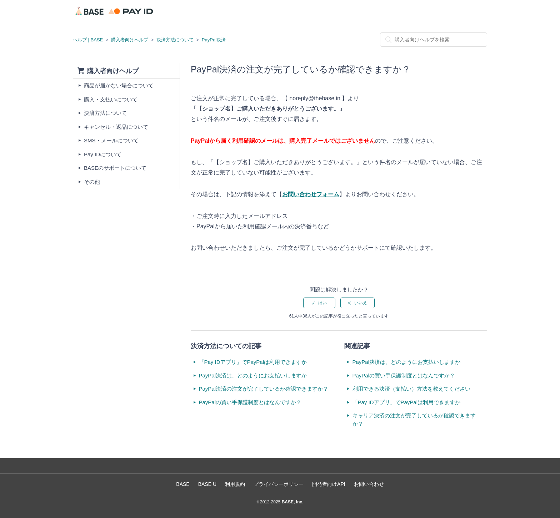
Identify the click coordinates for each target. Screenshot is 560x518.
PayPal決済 (214, 39)
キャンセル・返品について (116, 127)
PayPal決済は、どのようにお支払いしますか (253, 375)
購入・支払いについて (111, 99)
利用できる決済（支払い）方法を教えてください (411, 389)
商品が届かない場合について (119, 85)
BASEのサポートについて (115, 168)
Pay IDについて (102, 154)
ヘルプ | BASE (88, 39)
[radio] (319, 303)
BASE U (207, 484)
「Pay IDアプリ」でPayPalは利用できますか (253, 362)
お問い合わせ (369, 484)
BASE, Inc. (291, 501)
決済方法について (175, 39)
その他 (92, 182)
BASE (182, 484)
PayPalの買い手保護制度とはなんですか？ (250, 402)
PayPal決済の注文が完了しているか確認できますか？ (264, 389)
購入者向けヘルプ (129, 39)
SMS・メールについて (111, 140)
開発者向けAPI (328, 484)
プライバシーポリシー (279, 484)
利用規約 (235, 484)
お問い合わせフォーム (310, 194)
